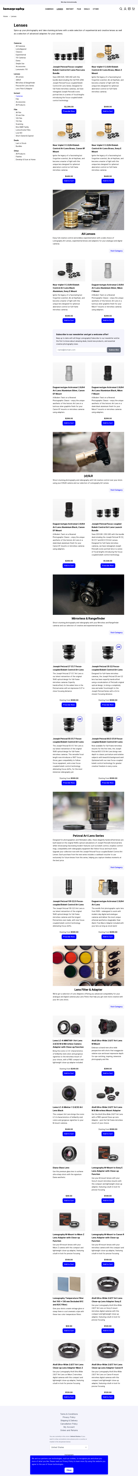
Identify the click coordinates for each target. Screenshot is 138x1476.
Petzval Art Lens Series (25, 86)
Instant (70, 9)
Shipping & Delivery (69, 1420)
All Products (20, 105)
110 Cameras (21, 58)
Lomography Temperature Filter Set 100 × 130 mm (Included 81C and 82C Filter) (68, 1301)
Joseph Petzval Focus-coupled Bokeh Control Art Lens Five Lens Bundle (69, 70)
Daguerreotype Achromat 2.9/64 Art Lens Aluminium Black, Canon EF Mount (69, 527)
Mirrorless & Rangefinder (25, 83)
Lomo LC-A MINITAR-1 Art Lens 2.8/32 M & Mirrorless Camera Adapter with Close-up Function (68, 1043)
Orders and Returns (69, 1430)
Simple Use (20, 64)
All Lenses (20, 77)
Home (5, 16)
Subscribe (114, 350)
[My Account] (125, 9)
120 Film (19, 118)
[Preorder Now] (69, 111)
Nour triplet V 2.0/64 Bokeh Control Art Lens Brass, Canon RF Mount (69, 148)
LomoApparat (21, 49)
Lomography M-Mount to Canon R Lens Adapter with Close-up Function (108, 1237)
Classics (19, 52)
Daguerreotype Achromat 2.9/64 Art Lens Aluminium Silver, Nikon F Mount (108, 288)
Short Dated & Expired (24, 136)
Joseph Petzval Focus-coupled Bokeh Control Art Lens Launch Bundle (107, 527)
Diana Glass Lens (61, 1167)
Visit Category (117, 251)
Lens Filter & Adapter (24, 89)
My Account (69, 1427)
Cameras (49, 9)
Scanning (19, 124)
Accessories (20, 66)
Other (96, 9)
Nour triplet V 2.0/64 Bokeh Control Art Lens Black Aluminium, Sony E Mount (66, 288)
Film (79, 9)
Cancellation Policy (69, 1424)
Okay (69, 1470)
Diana (18, 61)
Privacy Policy (69, 1417)
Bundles (19, 146)
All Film (18, 112)
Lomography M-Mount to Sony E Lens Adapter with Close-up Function (107, 1170)
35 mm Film (20, 115)
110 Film (19, 121)
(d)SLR (18, 80)
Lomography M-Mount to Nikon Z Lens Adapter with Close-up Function (68, 1237)
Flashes (19, 157)
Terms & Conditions (69, 1414)
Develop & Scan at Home (26, 160)
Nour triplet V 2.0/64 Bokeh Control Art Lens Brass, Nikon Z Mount (107, 70)
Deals (86, 9)
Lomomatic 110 (22, 69)
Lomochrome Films (23, 130)
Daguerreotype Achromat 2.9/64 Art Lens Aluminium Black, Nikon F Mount (108, 390)
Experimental (21, 55)
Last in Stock (21, 143)
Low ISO (19, 133)
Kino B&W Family (22, 127)
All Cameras (20, 46)
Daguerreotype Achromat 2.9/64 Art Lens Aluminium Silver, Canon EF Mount (69, 390)
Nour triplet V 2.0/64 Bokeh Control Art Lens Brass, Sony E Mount (106, 148)
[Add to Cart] (108, 111)
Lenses (60, 9)
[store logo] (13, 9)
